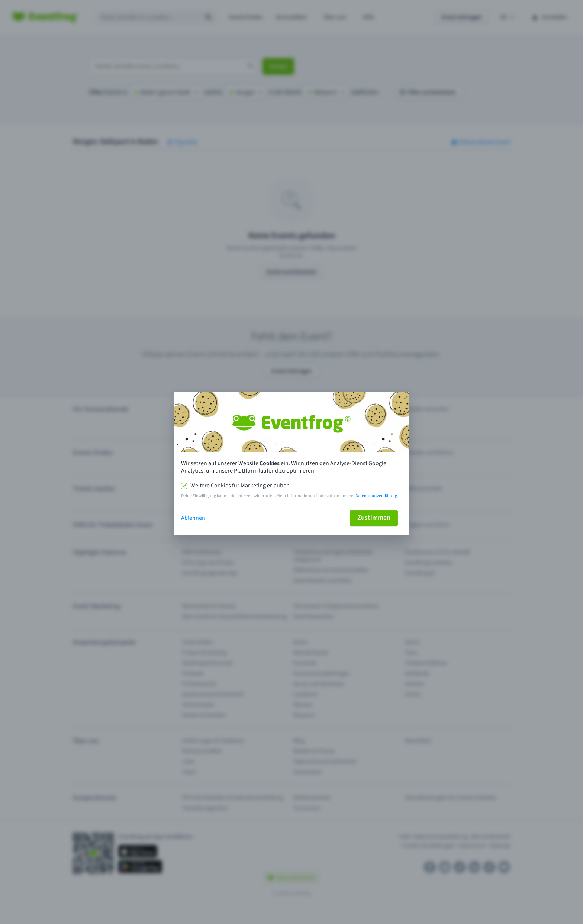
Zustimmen (373, 517)
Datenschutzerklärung (376, 496)
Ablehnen (193, 518)
